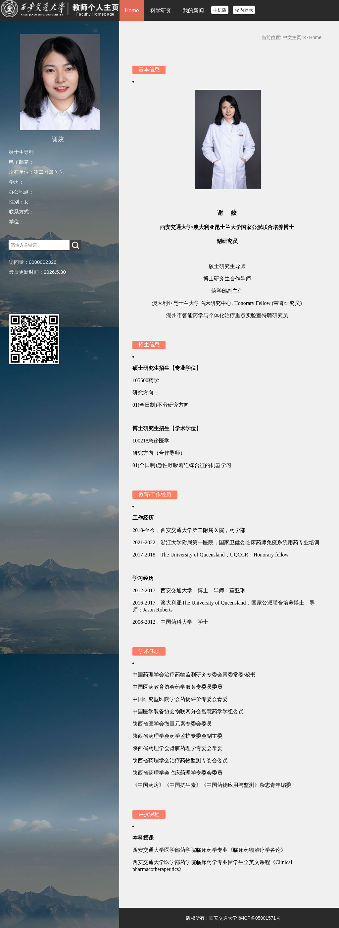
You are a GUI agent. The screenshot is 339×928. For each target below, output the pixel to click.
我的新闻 (193, 10)
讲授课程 (149, 814)
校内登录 (244, 10)
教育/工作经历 (154, 494)
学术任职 (149, 651)
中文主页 (292, 37)
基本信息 (149, 69)
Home (132, 10)
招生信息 (149, 344)
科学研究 (160, 10)
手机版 (220, 10)
